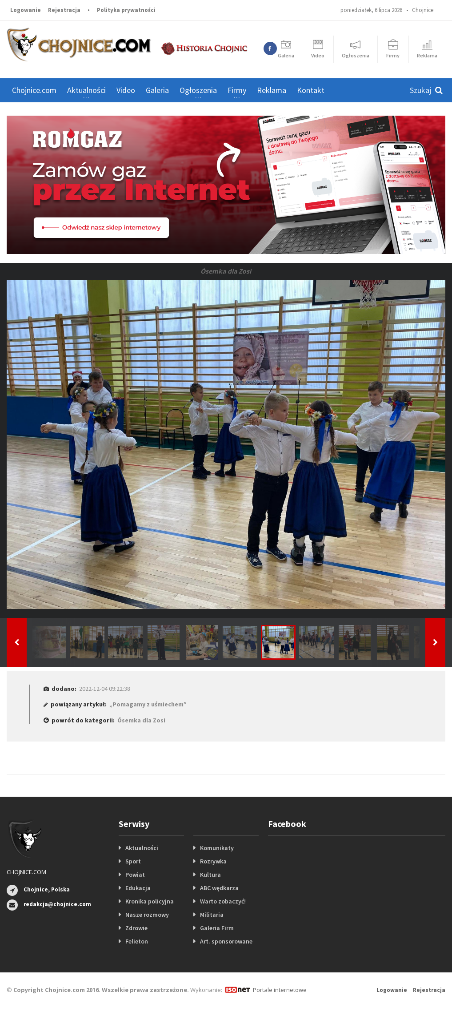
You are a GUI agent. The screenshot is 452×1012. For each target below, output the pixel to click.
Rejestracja (64, 10)
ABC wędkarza (219, 888)
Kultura (210, 875)
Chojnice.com (34, 90)
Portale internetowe (280, 990)
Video (125, 90)
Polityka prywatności (126, 10)
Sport (133, 861)
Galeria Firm (217, 928)
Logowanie (25, 10)
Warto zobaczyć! (223, 901)
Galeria (157, 90)
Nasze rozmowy (147, 915)
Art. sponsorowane (226, 941)
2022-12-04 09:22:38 (104, 689)
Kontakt (310, 90)
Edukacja (138, 888)
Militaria (212, 915)
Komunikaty (217, 848)
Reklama (271, 90)
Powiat (135, 875)
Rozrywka (213, 861)
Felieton (136, 941)
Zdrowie (136, 928)
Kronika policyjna (149, 901)
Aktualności (141, 848)
